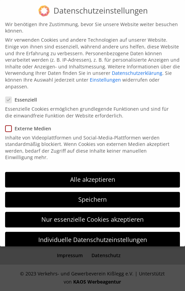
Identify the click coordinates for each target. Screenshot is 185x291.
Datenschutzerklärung (137, 69)
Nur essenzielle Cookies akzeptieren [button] (92, 215)
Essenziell (24, 95)
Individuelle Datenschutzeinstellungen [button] (92, 235)
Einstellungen (105, 75)
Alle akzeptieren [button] (92, 175)
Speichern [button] (92, 196)
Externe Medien (31, 124)
